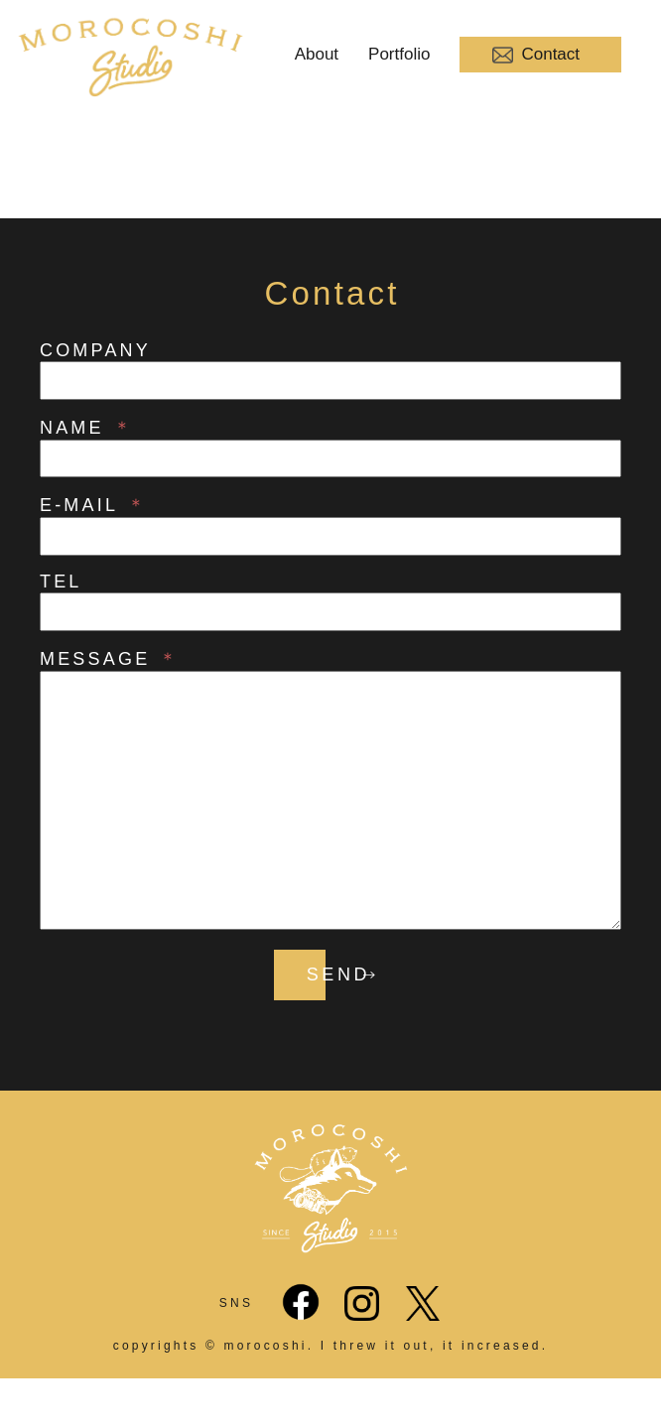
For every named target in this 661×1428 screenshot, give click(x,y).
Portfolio (399, 54)
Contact (536, 55)
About (316, 54)
